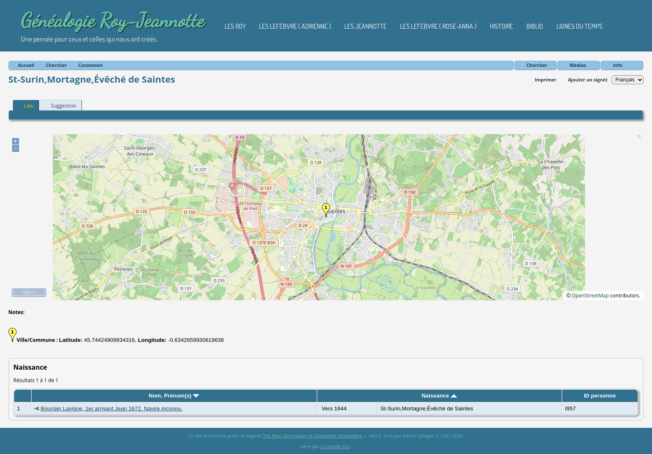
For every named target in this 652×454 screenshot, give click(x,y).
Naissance (439, 396)
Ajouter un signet (588, 79)
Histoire (501, 26)
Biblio (534, 26)
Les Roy (235, 26)
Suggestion (59, 105)
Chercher (536, 65)
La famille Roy (335, 446)
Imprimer (545, 79)
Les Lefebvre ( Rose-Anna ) (438, 26)
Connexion (90, 65)
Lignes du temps (579, 26)
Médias (578, 65)
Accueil (26, 65)
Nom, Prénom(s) (174, 396)
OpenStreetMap (590, 295)
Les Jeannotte (365, 26)
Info (617, 65)
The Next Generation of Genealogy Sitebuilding (313, 435)
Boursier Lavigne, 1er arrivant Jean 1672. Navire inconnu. (112, 408)
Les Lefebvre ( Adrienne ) (295, 26)
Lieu (25, 105)
